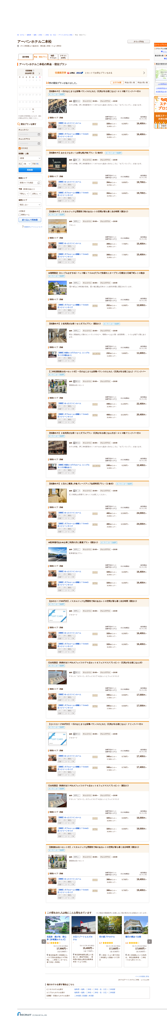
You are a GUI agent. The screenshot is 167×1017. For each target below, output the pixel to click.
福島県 (29, 35)
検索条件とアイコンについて (32, 227)
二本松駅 (112, 989)
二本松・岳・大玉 (50, 35)
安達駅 (84, 996)
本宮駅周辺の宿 (161, 91)
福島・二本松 (38, 35)
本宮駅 (91, 996)
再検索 (30, 170)
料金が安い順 (130, 82)
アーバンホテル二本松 (65, 35)
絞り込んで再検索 (30, 220)
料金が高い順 (143, 82)
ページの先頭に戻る (142, 976)
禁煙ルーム (24, 215)
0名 (37, 164)
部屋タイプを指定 (26, 183)
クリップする (139, 42)
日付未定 (23, 148)
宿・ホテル (20, 35)
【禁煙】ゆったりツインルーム (69, 123)
